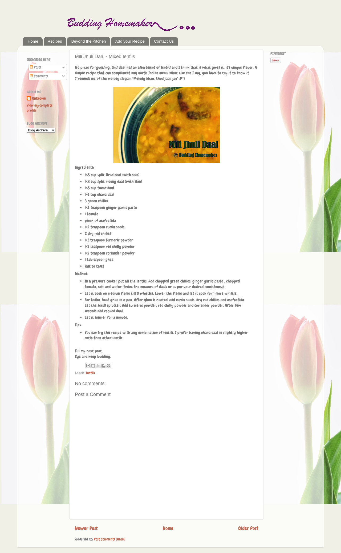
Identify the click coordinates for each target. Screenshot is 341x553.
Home (33, 41)
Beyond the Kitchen (88, 41)
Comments (39, 76)
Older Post (248, 528)
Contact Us (164, 41)
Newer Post (86, 528)
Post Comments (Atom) (109, 539)
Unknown (39, 98)
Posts (35, 67)
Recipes (55, 41)
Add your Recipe (130, 41)
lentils (90, 373)
